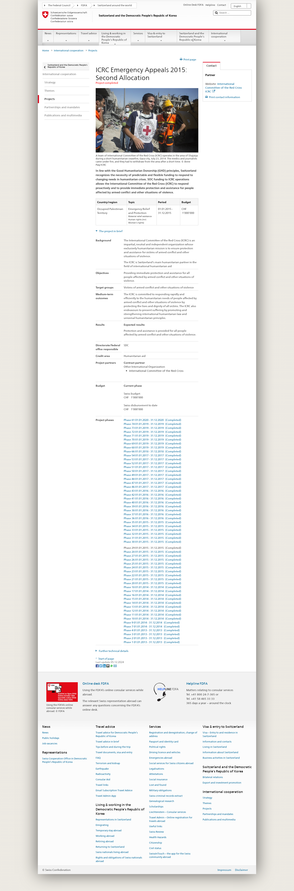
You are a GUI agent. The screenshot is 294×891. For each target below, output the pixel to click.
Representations (66, 37)
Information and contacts (217, 741)
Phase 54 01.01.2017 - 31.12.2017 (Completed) (152, 455)
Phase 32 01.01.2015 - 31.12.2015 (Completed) (152, 534)
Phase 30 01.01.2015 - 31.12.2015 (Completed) (152, 541)
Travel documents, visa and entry (114, 752)
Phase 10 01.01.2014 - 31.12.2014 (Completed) (152, 618)
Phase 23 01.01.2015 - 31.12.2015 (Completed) (152, 571)
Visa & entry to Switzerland (161, 37)
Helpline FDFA (197, 683)
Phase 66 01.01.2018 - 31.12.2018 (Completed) (152, 451)
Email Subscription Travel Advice (114, 790)
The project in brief (110, 231)
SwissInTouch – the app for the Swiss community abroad (169, 855)
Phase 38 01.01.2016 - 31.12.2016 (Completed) (152, 510)
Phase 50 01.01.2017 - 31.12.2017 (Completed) (152, 471)
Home (45, 50)
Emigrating (102, 825)
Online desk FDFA (95, 683)
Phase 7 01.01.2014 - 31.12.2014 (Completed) (152, 626)
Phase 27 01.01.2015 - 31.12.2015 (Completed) (152, 555)
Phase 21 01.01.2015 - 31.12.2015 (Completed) (152, 579)
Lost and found (157, 785)
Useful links (155, 826)
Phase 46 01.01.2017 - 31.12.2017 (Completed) (152, 487)
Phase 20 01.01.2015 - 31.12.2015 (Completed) (152, 583)
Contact (210, 65)
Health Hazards (157, 837)
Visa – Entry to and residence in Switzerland (220, 734)
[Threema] (108, 665)
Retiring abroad (105, 841)
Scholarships (156, 806)
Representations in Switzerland (113, 819)
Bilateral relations (213, 777)
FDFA (84, 5)
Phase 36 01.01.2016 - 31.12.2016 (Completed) (152, 518)
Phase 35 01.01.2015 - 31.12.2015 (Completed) (152, 522)
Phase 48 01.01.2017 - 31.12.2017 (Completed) (152, 479)
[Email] (115, 665)
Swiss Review (156, 832)
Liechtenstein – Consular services (167, 812)
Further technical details (113, 650)
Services (138, 37)
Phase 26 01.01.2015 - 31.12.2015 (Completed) (152, 559)
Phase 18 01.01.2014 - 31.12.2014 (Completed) (152, 587)
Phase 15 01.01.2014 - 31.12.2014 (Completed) (152, 599)
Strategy (207, 797)
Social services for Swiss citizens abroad (171, 763)
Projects (207, 808)
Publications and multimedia (219, 819)
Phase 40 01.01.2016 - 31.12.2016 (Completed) (152, 502)
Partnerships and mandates (218, 814)
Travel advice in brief (107, 741)
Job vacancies (49, 743)
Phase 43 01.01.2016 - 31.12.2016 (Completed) (152, 490)
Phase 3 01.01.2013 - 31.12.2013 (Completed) (152, 634)
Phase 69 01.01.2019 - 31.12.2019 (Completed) (152, 443)
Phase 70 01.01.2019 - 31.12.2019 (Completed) (152, 439)
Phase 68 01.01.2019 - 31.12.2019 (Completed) (152, 447)
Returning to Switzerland (110, 846)
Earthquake (102, 768)
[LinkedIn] (104, 665)
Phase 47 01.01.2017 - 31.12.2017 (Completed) (152, 483)
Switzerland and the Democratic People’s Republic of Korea (193, 37)
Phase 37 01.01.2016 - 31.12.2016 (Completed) (152, 514)
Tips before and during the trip (113, 747)
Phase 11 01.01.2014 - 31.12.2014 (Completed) (152, 614)
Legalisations (156, 768)
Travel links (102, 785)
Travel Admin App (106, 795)
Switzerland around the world (115, 5)
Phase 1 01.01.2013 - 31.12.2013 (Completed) (152, 642)
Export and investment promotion (222, 782)
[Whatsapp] (112, 665)
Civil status (155, 848)
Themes (207, 803)
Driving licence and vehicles (164, 752)
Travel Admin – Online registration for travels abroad (170, 819)
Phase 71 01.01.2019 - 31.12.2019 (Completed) (152, 435)
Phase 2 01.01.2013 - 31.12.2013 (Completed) (152, 638)
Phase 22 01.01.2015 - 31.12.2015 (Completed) (152, 575)
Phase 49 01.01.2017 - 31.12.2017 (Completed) (152, 475)
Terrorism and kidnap (108, 763)
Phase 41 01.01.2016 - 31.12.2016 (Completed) (152, 498)
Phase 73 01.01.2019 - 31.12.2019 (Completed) (152, 428)
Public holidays (50, 738)
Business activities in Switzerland (221, 757)
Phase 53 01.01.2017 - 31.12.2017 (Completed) (152, 459)
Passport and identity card (163, 741)
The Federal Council (59, 5)
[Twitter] (101, 665)
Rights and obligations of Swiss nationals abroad (119, 859)
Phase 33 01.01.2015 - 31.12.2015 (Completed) (152, 530)
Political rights (157, 747)
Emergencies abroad (160, 757)
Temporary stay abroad (108, 830)
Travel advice (89, 37)
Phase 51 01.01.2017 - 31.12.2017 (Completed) (152, 467)
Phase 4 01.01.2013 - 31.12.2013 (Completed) (152, 630)
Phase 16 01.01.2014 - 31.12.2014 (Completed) (152, 595)
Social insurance (158, 779)
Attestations (156, 774)
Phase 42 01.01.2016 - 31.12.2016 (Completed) (152, 494)
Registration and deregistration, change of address (173, 734)
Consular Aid (103, 779)
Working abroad (105, 836)
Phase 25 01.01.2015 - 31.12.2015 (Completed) (152, 563)
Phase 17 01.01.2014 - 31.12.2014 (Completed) (152, 591)
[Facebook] (97, 665)
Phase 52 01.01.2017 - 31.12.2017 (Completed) (152, 463)
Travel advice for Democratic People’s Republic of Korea (117, 734)
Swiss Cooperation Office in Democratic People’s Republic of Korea (64, 760)
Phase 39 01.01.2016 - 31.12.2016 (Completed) (152, 506)
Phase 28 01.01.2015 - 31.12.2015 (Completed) (152, 551)
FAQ (98, 757)
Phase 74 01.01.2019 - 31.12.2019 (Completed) (152, 424)
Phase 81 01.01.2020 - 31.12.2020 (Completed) (152, 420)
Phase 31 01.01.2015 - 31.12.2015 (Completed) (152, 538)
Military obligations (160, 790)
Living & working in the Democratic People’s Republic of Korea (115, 38)
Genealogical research (161, 801)
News (48, 37)
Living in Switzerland (215, 747)
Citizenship (155, 842)
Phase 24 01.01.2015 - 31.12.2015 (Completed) (152, 567)
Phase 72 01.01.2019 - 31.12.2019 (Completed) (152, 432)
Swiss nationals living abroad (112, 852)
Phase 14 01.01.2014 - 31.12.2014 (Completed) (152, 602)
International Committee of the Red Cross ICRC (223, 87)
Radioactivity (103, 774)
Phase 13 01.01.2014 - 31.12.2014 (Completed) (152, 606)
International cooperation (225, 37)
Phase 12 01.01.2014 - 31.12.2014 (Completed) (152, 610)
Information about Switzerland (220, 752)
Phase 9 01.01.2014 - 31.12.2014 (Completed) (152, 622)
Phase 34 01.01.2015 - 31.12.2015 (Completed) (152, 526)
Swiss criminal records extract (166, 795)
